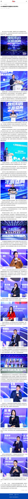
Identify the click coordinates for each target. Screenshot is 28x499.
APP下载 (17, 494)
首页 (1, 4)
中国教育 (5, 4)
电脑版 (12, 494)
